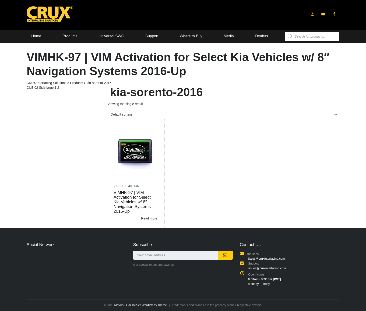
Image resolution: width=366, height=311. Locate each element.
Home (36, 36)
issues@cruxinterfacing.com (267, 268)
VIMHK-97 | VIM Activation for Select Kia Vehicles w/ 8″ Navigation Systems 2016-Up (132, 202)
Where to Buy (191, 36)
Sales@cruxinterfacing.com (266, 258)
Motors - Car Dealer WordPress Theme (140, 305)
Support (151, 36)
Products (70, 36)
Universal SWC (111, 36)
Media (229, 36)
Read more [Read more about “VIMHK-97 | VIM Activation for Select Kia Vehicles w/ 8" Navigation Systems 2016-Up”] (149, 218)
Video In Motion (126, 186)
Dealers (262, 36)
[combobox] (223, 114)
